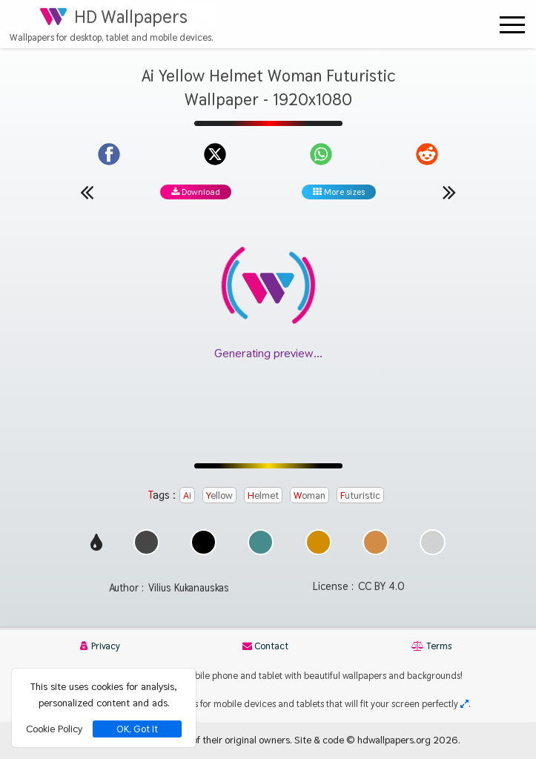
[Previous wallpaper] (86, 192)
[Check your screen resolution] (464, 703)
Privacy (100, 646)
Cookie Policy (54, 728)
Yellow (219, 495)
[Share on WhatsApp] (321, 154)
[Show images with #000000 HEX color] (203, 551)
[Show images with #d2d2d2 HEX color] (433, 551)
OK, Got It (137, 729)
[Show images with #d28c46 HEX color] (375, 551)
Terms (431, 646)
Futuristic (360, 495)
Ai (187, 495)
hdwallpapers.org (394, 739)
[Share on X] (215, 154)
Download (195, 192)
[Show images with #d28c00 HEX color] (318, 551)
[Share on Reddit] (427, 154)
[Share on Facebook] (109, 154)
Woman (309, 495)
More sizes (339, 192)
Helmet (263, 495)
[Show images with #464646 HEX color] (146, 551)
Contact (265, 646)
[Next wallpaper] (449, 192)
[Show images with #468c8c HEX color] (261, 551)
